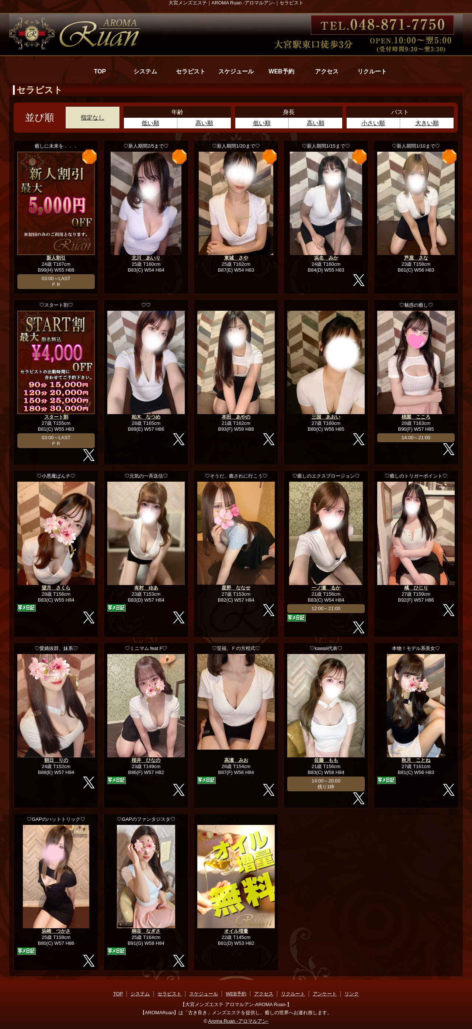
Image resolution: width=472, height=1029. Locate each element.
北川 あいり (146, 258)
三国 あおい (326, 417)
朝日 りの (56, 760)
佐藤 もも (326, 760)
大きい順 (427, 123)
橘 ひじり (416, 588)
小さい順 (373, 123)
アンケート (325, 994)
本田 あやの (236, 417)
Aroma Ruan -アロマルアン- (238, 1021)
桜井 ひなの (146, 760)
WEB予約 (281, 71)
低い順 (150, 123)
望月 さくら (56, 588)
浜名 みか (326, 258)
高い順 (204, 123)
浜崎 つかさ (56, 931)
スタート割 (56, 417)
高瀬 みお (236, 760)
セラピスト (190, 71)
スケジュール (236, 71)
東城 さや (236, 258)
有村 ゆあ (146, 588)
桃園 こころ (416, 417)
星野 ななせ (236, 588)
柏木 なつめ (146, 417)
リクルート (372, 71)
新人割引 (56, 258)
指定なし (92, 117)
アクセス (327, 71)
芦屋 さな (416, 258)
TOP (100, 71)
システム (145, 71)
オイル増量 (236, 931)
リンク (351, 994)
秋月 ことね (416, 760)
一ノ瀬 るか (326, 588)
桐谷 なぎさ (146, 931)
